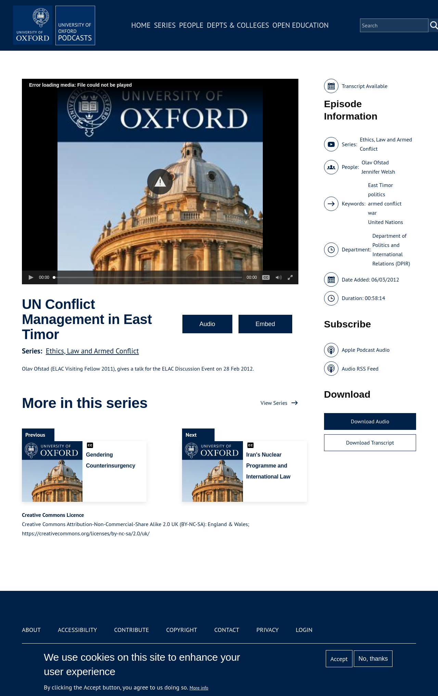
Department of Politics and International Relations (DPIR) (391, 249)
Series (165, 25)
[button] (160, 182)
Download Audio (370, 421)
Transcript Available (365, 86)
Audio (207, 324)
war (372, 212)
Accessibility (77, 630)
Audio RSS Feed (360, 368)
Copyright (181, 630)
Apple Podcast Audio (366, 349)
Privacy (267, 630)
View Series (274, 402)
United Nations (385, 222)
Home (141, 25)
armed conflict (385, 203)
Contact (226, 630)
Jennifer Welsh (378, 171)
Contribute (131, 630)
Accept (339, 659)
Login (304, 630)
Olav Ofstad (375, 162)
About (31, 630)
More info (199, 688)
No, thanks (373, 658)
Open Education (300, 25)
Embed (265, 324)
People (191, 25)
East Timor (380, 185)
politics (376, 194)
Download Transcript (370, 442)
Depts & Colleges (238, 25)
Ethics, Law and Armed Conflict (92, 351)
